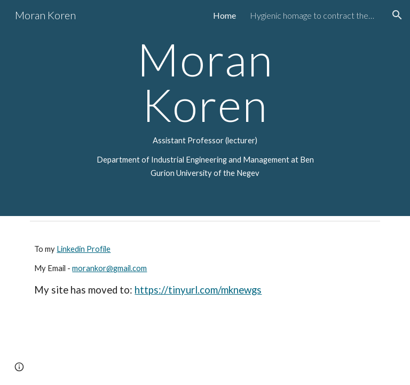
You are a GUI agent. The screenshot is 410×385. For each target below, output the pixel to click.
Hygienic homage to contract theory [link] (314, 15)
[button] (397, 15)
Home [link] (224, 15)
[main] (205, 108)
